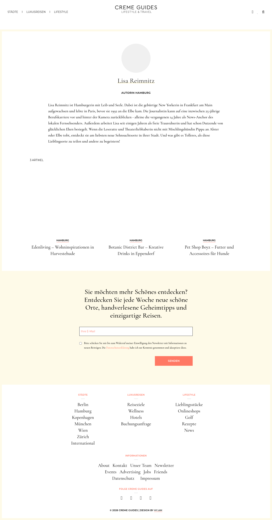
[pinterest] (140, 499)
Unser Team (140, 465)
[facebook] (121, 499)
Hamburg (82, 411)
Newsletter (164, 465)
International (83, 443)
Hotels (136, 417)
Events (111, 472)
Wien (83, 430)
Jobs (147, 472)
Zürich (83, 436)
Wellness (136, 411)
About (104, 465)
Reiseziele (136, 404)
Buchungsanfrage (136, 424)
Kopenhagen (83, 417)
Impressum (150, 478)
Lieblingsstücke (189, 404)
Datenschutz (123, 478)
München (83, 424)
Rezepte (189, 424)
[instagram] (131, 499)
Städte (13, 12)
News (189, 430)
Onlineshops (189, 411)
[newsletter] (150, 499)
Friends (160, 472)
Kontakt (120, 465)
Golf (189, 417)
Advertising (130, 472)
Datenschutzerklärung (117, 347)
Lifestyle (61, 12)
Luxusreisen (36, 12)
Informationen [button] (136, 455)
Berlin (82, 404)
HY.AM (158, 510)
